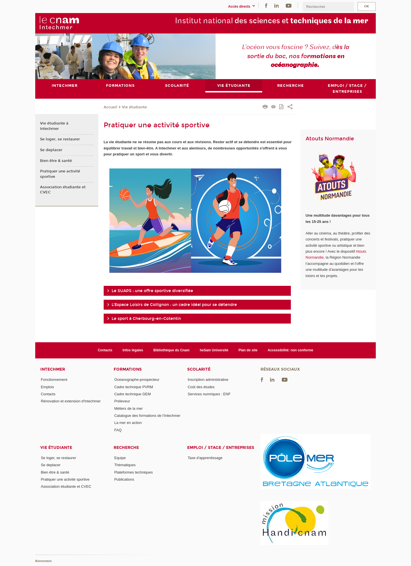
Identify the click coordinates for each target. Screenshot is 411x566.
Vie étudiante (134, 107)
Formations (128, 369)
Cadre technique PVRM (133, 387)
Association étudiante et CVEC (62, 190)
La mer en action (128, 423)
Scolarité (198, 369)
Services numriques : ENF (209, 394)
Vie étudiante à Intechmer (54, 126)
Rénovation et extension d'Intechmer (71, 401)
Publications (124, 479)
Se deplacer (51, 150)
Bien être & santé (56, 161)
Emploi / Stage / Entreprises (220, 447)
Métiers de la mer (128, 408)
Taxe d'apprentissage (205, 458)
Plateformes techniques (133, 472)
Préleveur (122, 401)
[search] (328, 6)
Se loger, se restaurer (60, 139)
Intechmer (52, 369)
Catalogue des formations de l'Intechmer (147, 415)
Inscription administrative (208, 380)
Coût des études (201, 387)
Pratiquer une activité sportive (60, 174)
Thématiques (124, 465)
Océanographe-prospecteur (136, 380)
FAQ (118, 430)
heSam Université (214, 350)
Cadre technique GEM (132, 394)
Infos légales (132, 350)
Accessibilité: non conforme (290, 350)
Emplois (47, 387)
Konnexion (43, 561)
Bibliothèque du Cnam (171, 350)
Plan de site (248, 350)
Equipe (120, 458)
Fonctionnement (54, 380)
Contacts (105, 350)
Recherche (126, 447)
